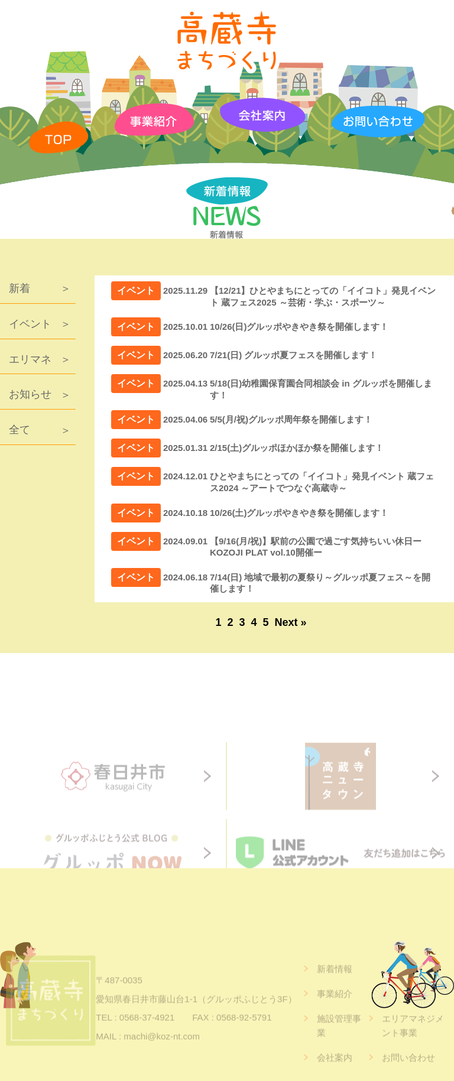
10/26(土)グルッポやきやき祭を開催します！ (299, 513)
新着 (19, 288)
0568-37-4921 (146, 1038)
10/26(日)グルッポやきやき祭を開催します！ (299, 327)
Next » (291, 622)
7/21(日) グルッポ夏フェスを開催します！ (293, 355)
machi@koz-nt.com (162, 1056)
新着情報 (334, 989)
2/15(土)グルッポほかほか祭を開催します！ (297, 448)
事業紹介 (334, 1014)
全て (19, 430)
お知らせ (30, 394)
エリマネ (30, 359)
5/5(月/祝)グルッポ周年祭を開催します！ (291, 419)
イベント (30, 324)
